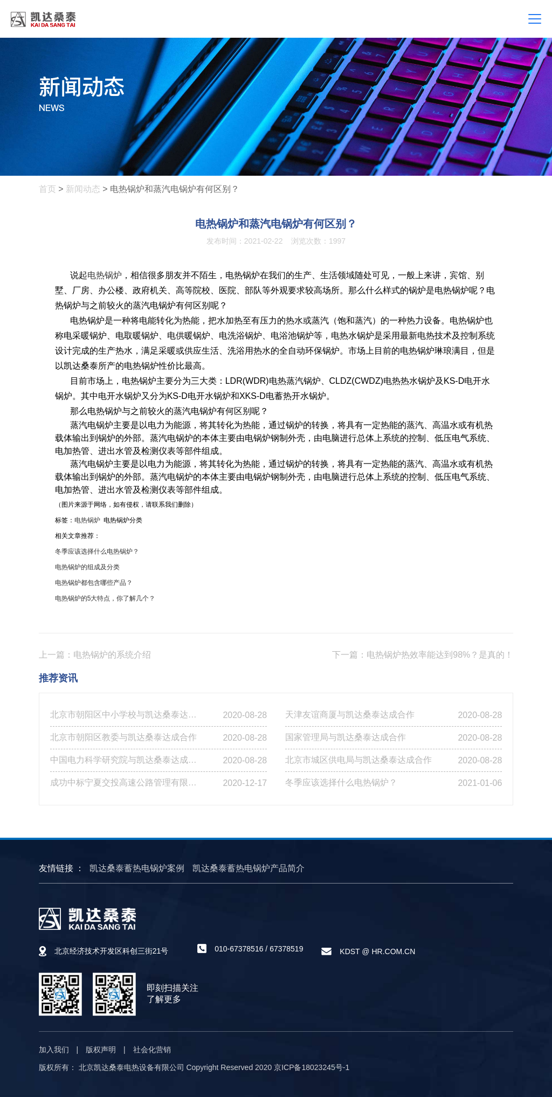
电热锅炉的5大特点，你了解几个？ (105, 598)
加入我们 (54, 1049)
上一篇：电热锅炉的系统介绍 (95, 654)
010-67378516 (239, 948)
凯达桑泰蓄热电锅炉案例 (136, 868)
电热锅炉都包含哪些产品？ (94, 583)
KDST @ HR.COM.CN (377, 951)
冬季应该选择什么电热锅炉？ (97, 551)
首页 (47, 189)
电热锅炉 (104, 275)
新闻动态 (83, 189)
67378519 (286, 948)
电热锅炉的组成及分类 (87, 567)
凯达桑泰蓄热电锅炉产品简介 (248, 868)
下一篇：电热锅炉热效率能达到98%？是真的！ (422, 654)
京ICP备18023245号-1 (311, 1067)
